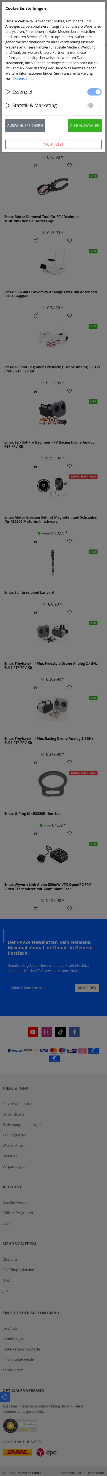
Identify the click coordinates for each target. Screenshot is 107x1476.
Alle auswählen (85, 125)
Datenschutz (23, 78)
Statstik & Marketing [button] (31, 105)
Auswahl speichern (25, 125)
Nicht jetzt (53, 144)
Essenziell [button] (19, 92)
